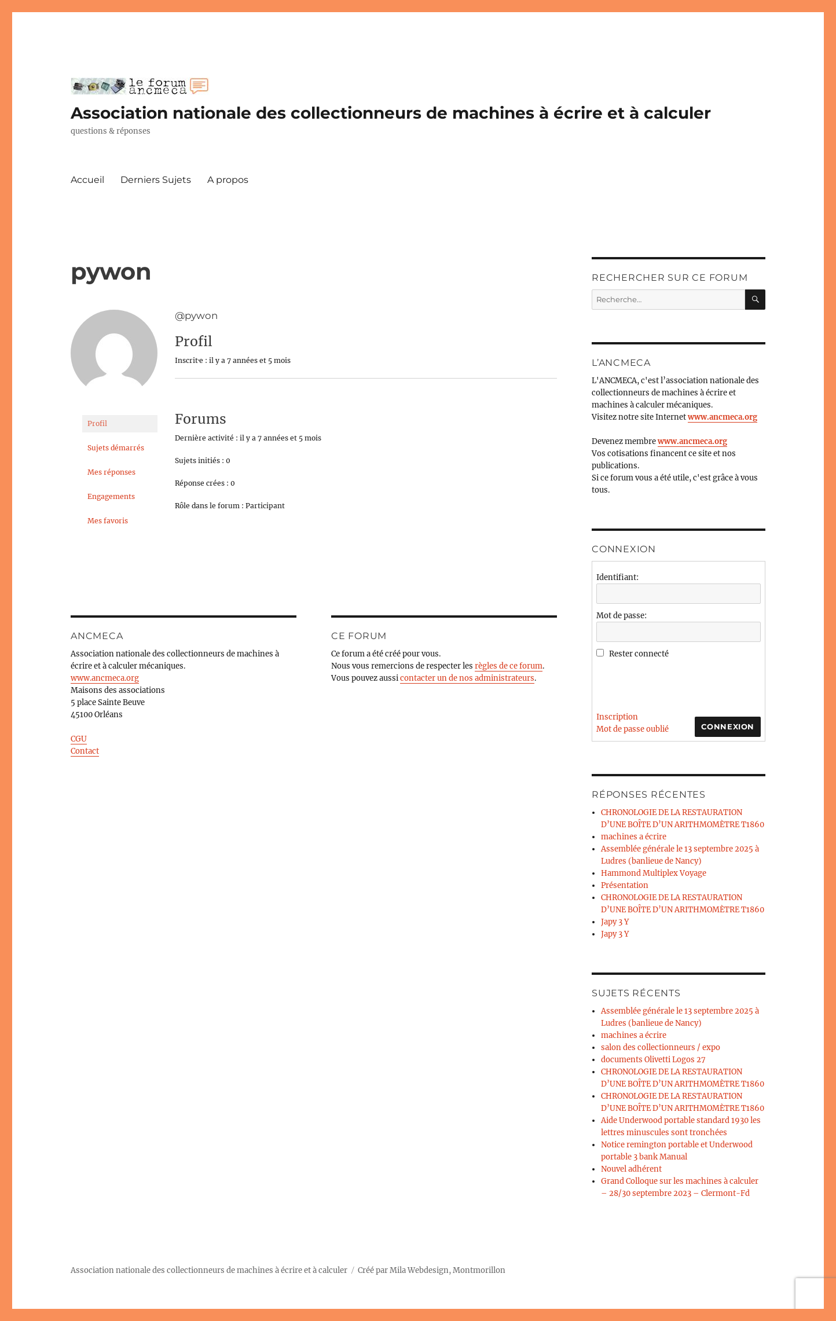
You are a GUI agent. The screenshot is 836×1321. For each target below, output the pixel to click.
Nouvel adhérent (631, 1169)
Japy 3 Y (615, 922)
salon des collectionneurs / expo (660, 1047)
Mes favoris (107, 520)
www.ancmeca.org (105, 678)
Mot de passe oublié (632, 729)
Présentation (624, 885)
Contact (85, 751)
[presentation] (684, 682)
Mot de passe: (621, 616)
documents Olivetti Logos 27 (653, 1060)
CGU (79, 739)
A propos (227, 179)
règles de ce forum (508, 666)
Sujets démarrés (115, 447)
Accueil (87, 179)
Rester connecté (639, 654)
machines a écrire (633, 837)
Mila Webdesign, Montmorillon (447, 1270)
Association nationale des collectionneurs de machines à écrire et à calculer (391, 113)
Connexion (727, 726)
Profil (97, 423)
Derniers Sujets (155, 179)
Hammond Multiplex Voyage (653, 873)
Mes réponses (111, 472)
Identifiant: (617, 577)
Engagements (111, 496)
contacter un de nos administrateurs (467, 678)
